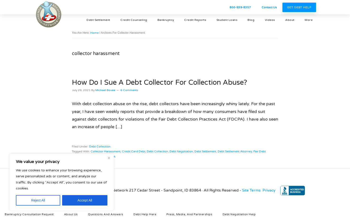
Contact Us (269, 7)
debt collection (100, 146)
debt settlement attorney (235, 151)
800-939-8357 (240, 7)
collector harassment (105, 151)
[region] (61, 182)
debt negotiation (181, 151)
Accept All (85, 200)
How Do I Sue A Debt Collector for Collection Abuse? (159, 82)
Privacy (269, 190)
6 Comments (129, 90)
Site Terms (251, 190)
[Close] (109, 158)
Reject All (38, 200)
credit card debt (133, 151)
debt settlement (205, 151)
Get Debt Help (299, 7)
